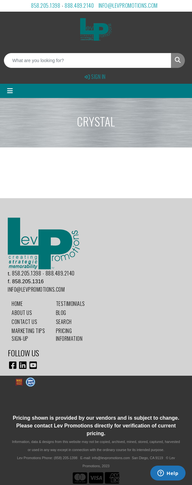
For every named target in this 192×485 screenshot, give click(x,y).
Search (64, 322)
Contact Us (24, 322)
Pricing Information (69, 334)
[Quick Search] (87, 60)
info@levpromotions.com (128, 5)
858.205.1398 (45, 5)
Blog (61, 313)
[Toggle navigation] (10, 90)
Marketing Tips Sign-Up (28, 334)
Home (17, 303)
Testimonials (70, 303)
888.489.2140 (79, 5)
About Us (22, 313)
